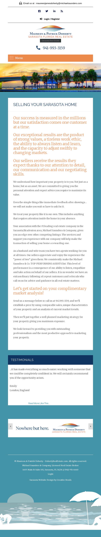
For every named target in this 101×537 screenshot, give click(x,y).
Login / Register (50, 19)
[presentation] (10, 426)
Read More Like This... (39, 403)
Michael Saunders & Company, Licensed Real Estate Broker (50, 465)
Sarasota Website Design (42, 480)
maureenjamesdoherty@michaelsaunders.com (59, 3)
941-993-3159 (54, 48)
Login (50, 474)
